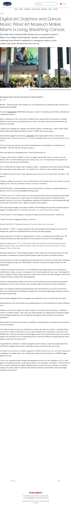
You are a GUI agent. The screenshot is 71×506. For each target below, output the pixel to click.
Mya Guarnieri (30, 498)
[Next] (56, 480)
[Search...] (46, 4)
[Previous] (15, 480)
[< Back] (4, 13)
